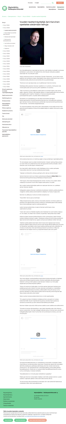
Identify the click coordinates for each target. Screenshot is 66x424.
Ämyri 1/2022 (6, 25)
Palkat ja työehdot (9, 401)
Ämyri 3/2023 (6, 61)
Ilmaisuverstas (6, 100)
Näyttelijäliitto (41, 7)
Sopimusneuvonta (7, 95)
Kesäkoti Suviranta (7, 110)
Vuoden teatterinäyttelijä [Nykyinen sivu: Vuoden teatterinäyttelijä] (10, 30)
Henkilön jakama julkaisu (38, 152)
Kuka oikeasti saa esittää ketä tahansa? (9, 33)
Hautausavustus (6, 124)
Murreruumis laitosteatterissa (7, 40)
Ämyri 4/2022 (6, 53)
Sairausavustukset (7, 119)
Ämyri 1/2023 (6, 56)
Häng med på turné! (9, 46)
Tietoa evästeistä (8, 405)
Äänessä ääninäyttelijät (9, 36)
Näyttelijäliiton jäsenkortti (6, 135)
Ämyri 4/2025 (6, 84)
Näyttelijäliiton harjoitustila (6, 104)
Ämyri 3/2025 (6, 81)
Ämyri (4, 22)
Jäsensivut (60, 2)
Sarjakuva (6, 48)
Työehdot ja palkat (50, 7)
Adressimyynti (6, 121)
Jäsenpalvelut (60, 7)
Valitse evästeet (20, 420)
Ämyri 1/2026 (6, 86)
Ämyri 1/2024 (6, 66)
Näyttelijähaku (52, 9)
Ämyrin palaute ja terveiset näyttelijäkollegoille (7, 91)
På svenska (30, 2)
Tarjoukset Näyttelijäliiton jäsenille (9, 130)
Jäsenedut (6, 399)
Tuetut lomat (5, 113)
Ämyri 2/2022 (6, 27)
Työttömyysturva (7, 98)
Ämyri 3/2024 (6, 71)
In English (37, 2)
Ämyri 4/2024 (6, 74)
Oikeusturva (5, 127)
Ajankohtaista (32, 7)
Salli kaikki (8, 420)
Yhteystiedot (61, 9)
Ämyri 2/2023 (6, 58)
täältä (41, 156)
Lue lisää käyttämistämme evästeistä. (35, 416)
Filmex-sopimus (6, 108)
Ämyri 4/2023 (6, 63)
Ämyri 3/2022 (6, 51)
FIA (3, 116)
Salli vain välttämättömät (37, 420)
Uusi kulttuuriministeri (9, 43)
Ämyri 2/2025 (6, 79)
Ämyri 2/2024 (6, 68)
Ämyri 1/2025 (6, 76)
